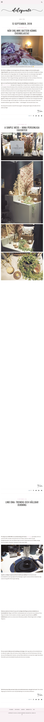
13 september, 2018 (22, 27)
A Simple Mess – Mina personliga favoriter (22, 129)
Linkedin (23, 709)
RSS (34, 709)
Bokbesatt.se (29, 709)
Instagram (17, 709)
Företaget (29, 536)
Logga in (34, 713)
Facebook (11, 709)
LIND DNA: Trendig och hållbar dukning (22, 503)
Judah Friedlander (6, 85)
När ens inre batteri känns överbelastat (22, 32)
